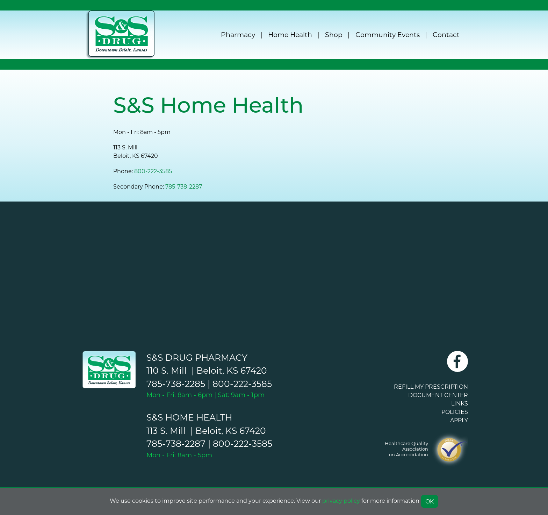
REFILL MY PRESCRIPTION (431, 386)
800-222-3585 (153, 171)
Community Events (387, 34)
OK (429, 501)
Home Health (290, 34)
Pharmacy (238, 34)
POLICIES (454, 411)
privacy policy (341, 500)
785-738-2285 (175, 383)
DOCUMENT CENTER (438, 394)
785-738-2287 (183, 186)
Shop (333, 34)
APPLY (459, 420)
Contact (446, 34)
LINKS (459, 403)
